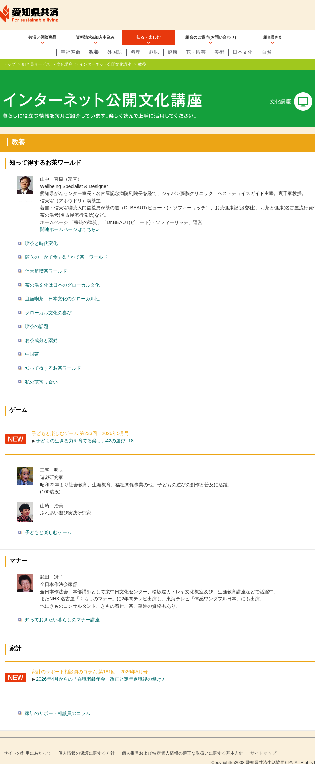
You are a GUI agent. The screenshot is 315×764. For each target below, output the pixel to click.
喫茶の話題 (36, 315)
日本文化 (243, 52)
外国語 (114, 52)
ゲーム (18, 399)
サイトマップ (263, 742)
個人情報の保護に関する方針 (86, 742)
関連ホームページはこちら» (69, 218)
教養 (94, 52)
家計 (15, 637)
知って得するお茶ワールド (45, 152)
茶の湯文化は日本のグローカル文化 (62, 274)
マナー (18, 550)
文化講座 (65, 64)
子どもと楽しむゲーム (48, 521)
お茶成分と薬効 (41, 329)
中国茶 (32, 343)
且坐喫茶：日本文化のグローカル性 (62, 288)
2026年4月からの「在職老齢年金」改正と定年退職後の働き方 (101, 668)
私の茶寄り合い (41, 371)
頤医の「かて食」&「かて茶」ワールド (66, 246)
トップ (9, 64)
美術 (219, 52)
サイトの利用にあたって (27, 742)
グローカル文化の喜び (48, 302)
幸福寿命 (71, 52)
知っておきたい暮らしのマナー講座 (62, 609)
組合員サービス (36, 64)
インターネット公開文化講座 (105, 64)
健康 (173, 52)
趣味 (154, 52)
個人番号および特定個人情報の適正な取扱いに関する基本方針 (182, 742)
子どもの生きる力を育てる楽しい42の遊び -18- (85, 430)
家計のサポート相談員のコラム (57, 702)
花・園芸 (196, 52)
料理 (136, 52)
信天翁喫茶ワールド (46, 260)
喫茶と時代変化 (41, 232)
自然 (267, 52)
